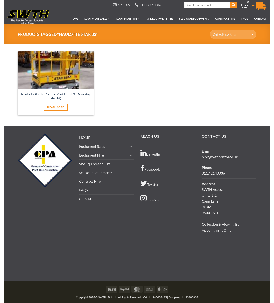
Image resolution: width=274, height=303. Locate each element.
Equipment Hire (128, 19)
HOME (74, 18)
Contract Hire (225, 18)
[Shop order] (233, 34)
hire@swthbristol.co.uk (220, 157)
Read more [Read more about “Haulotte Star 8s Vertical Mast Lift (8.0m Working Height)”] (55, 107)
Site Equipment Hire (160, 18)
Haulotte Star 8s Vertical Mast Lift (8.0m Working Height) (55, 96)
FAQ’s (244, 18)
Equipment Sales (97, 19)
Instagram (151, 198)
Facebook (150, 168)
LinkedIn (150, 153)
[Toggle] (131, 146)
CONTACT (260, 18)
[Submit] (233, 5)
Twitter (149, 183)
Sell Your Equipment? (194, 18)
